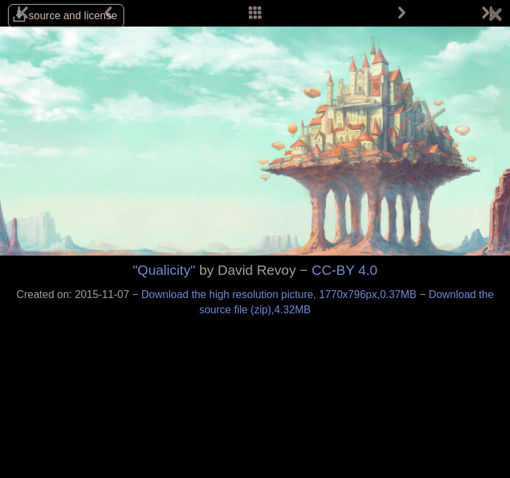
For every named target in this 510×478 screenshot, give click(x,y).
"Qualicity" (164, 270)
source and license (73, 15)
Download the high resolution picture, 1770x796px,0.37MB (280, 294)
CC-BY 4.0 (344, 270)
